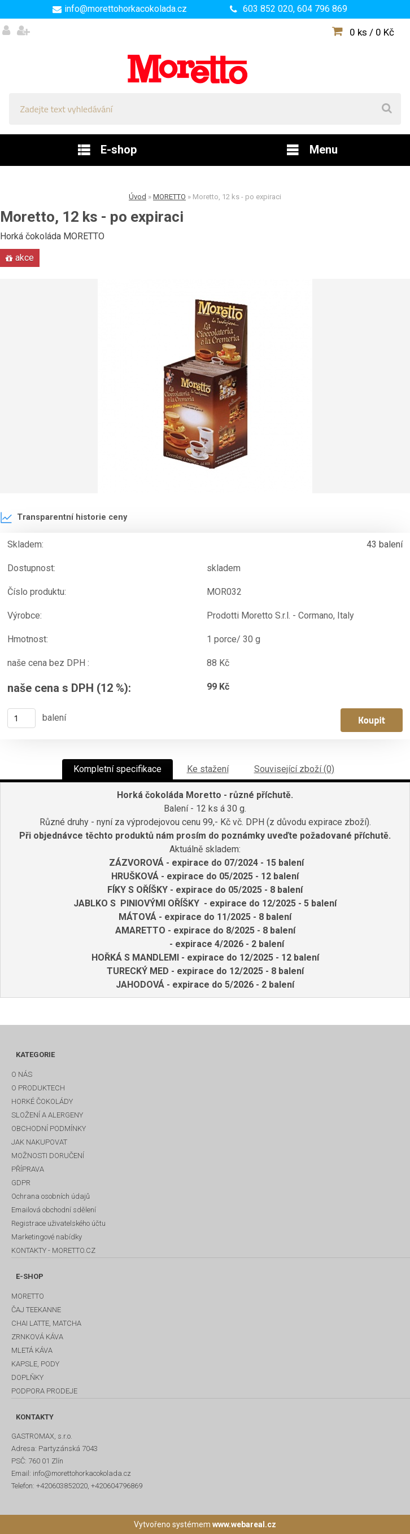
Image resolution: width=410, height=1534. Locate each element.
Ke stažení (208, 769)
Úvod (137, 196)
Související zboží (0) (294, 769)
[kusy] (21, 718)
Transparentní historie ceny (63, 517)
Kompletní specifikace (117, 769)
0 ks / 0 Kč (372, 32)
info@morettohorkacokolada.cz (125, 8)
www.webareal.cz (244, 1524)
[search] (387, 109)
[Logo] (205, 56)
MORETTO (169, 196)
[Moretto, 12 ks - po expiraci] (205, 386)
